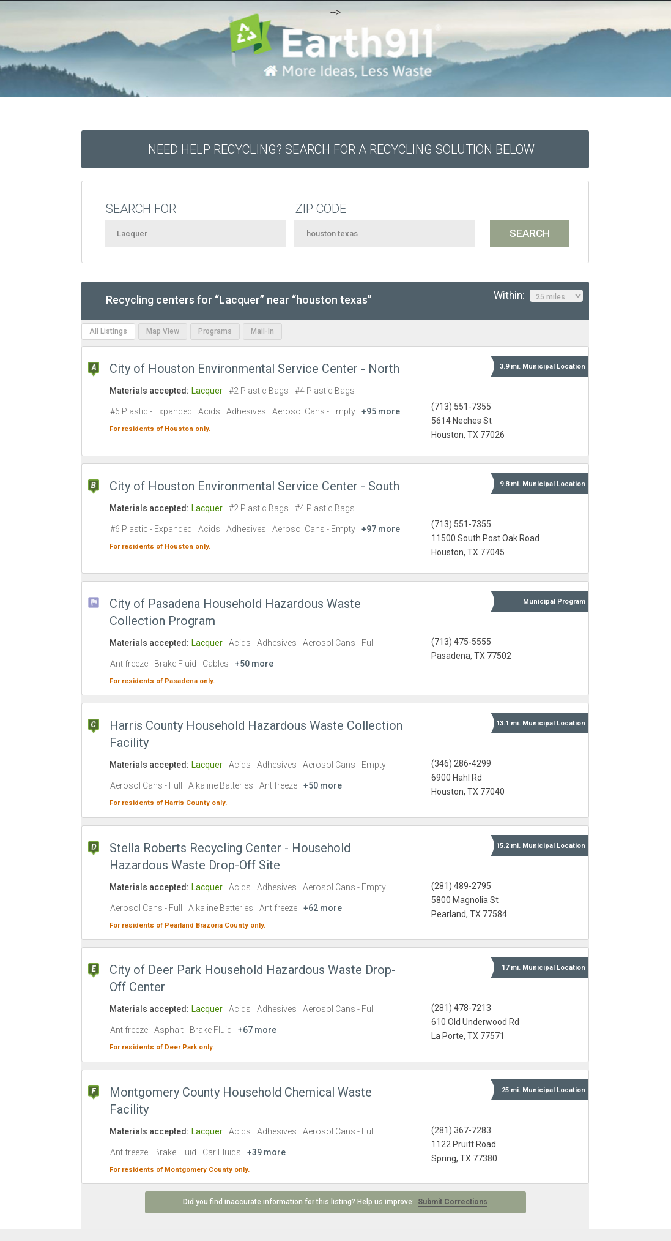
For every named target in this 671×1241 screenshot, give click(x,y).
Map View (162, 331)
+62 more (322, 908)
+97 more (380, 529)
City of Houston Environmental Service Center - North (254, 368)
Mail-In (262, 331)
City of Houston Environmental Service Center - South (254, 486)
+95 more (380, 411)
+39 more (266, 1152)
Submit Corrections (452, 1202)
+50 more (254, 664)
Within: (538, 295)
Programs (215, 331)
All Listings (108, 331)
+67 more (257, 1030)
